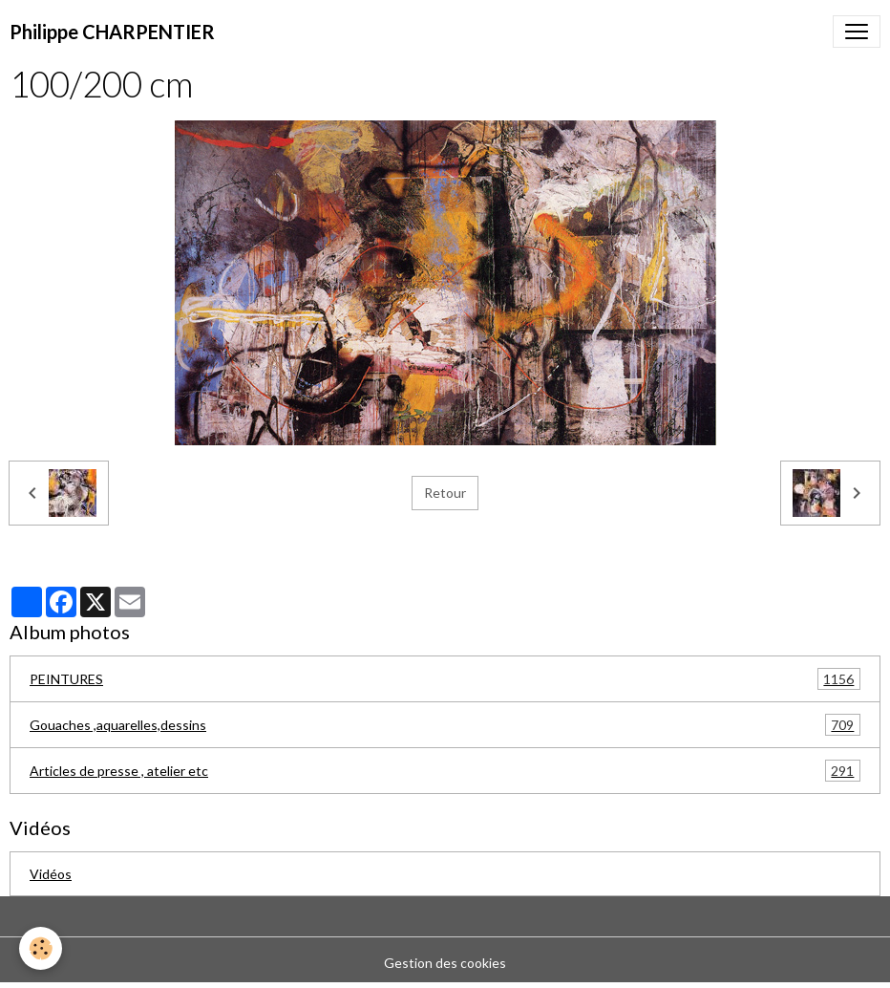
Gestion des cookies (445, 963)
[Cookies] (40, 948)
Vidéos (51, 874)
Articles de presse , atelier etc (445, 771)
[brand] (112, 31)
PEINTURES (445, 679)
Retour (445, 492)
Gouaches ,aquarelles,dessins (445, 725)
